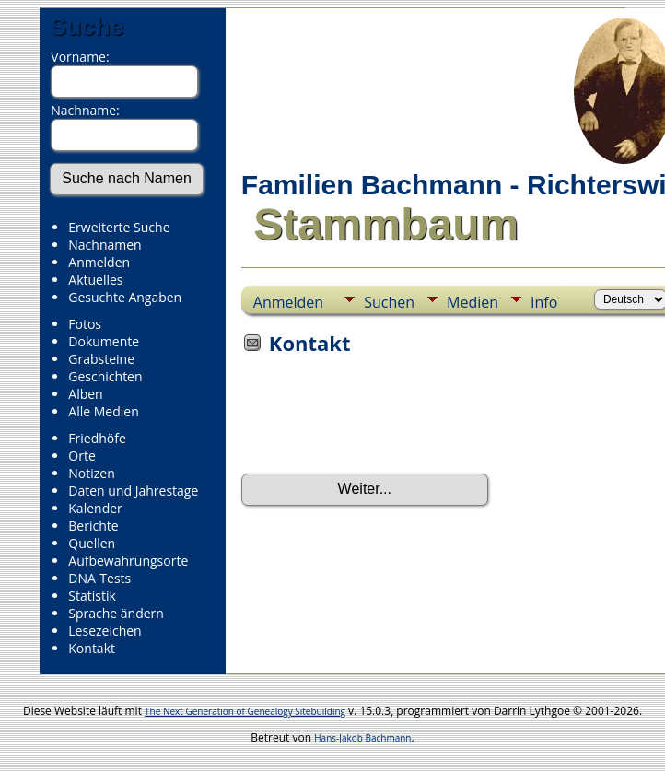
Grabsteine (101, 359)
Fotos (84, 324)
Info (544, 302)
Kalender (95, 508)
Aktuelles (95, 279)
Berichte (93, 525)
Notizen (91, 473)
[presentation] (381, 420)
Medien (472, 302)
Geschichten (105, 376)
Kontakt (91, 648)
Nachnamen (104, 244)
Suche (86, 27)
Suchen (389, 302)
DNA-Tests (99, 578)
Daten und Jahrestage (133, 490)
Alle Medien (103, 411)
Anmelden (99, 262)
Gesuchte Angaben (124, 297)
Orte (81, 455)
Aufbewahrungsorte (128, 560)
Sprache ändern (116, 613)
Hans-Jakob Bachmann (362, 737)
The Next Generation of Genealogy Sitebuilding (245, 711)
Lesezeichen (104, 630)
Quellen (91, 543)
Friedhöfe (97, 438)
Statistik (92, 595)
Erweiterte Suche (118, 227)
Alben (85, 394)
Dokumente (103, 341)
